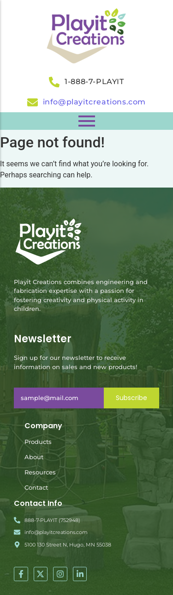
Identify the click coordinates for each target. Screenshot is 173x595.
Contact (36, 487)
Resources (40, 472)
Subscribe (131, 397)
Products (38, 441)
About (33, 457)
